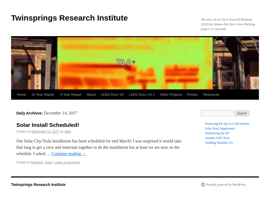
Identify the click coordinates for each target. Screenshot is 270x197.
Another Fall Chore (217, 138)
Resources (211, 95)
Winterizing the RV (217, 133)
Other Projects (171, 95)
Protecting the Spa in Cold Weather (227, 124)
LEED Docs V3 (112, 95)
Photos (192, 95)
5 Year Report (70, 95)
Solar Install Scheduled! (47, 125)
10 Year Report (43, 95)
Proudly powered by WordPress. (226, 184)
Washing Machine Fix (219, 143)
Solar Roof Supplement (220, 128)
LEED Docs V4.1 (142, 95)
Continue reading (69, 153)
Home (21, 95)
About (91, 95)
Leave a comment (67, 162)
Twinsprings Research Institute (69, 17)
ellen (67, 131)
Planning (36, 162)
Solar (48, 162)
